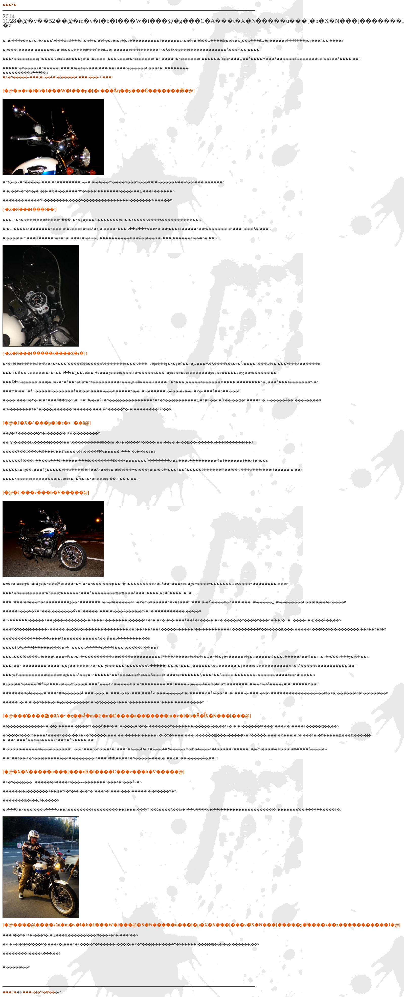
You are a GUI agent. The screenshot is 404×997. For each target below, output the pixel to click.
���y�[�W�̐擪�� (39, 992)
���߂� (10, 5)
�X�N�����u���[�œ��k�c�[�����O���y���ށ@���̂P (58, 77)
